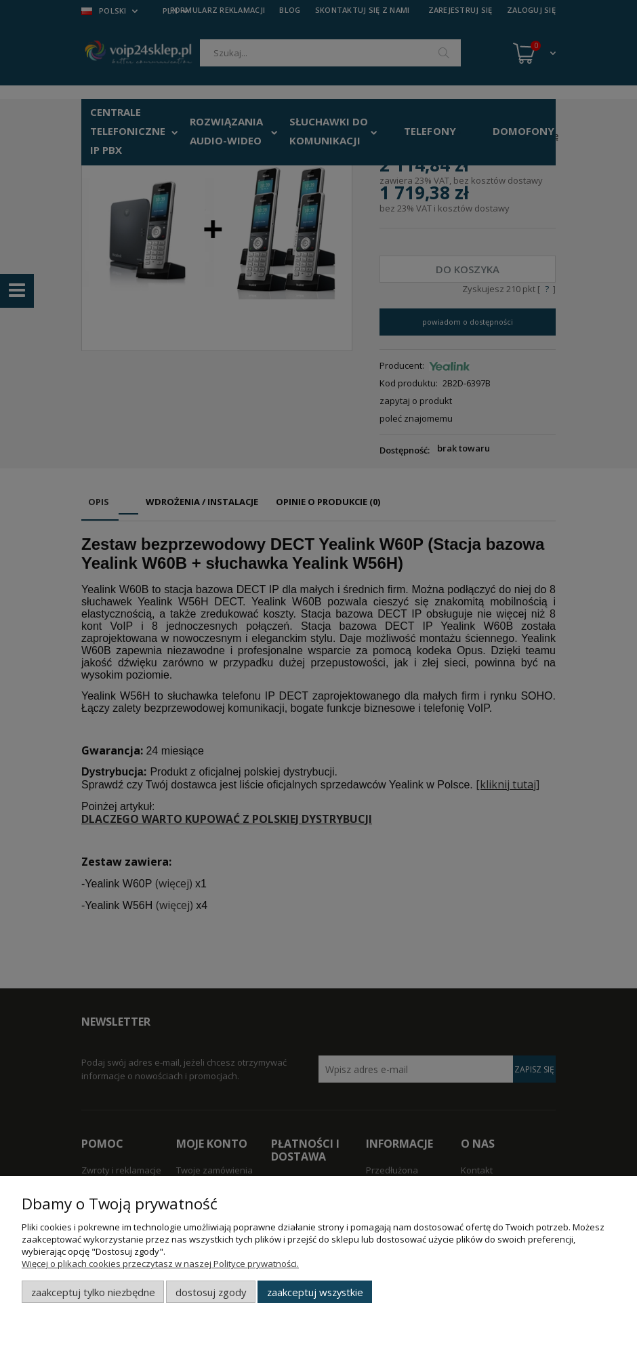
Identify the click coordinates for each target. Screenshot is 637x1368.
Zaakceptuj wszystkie (315, 1292)
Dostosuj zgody (211, 1292)
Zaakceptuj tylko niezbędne (93, 1292)
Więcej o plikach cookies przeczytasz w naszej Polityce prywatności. (160, 1264)
